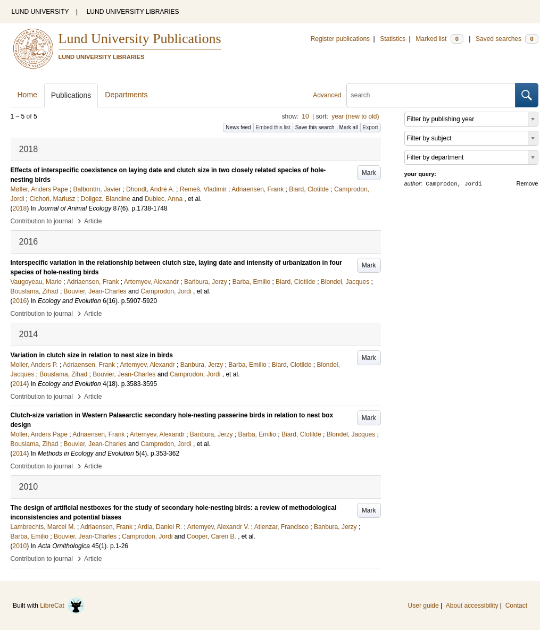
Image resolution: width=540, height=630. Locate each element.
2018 (20, 208)
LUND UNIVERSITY (40, 11)
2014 (20, 384)
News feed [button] (238, 127)
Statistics (392, 39)
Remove (527, 183)
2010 (20, 546)
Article (93, 221)
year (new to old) (355, 116)
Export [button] (370, 127)
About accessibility (472, 605)
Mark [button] (369, 173)
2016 (20, 301)
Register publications (340, 39)
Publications (71, 95)
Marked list (439, 39)
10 (305, 116)
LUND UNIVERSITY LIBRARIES (133, 11)
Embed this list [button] (273, 127)
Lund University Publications (140, 38)
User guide (423, 605)
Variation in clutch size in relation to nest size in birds (92, 355)
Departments (126, 94)
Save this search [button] (315, 127)
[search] (431, 95)
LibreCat (62, 605)
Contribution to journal (42, 221)
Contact (516, 605)
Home (27, 94)
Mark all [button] (348, 127)
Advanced (327, 95)
